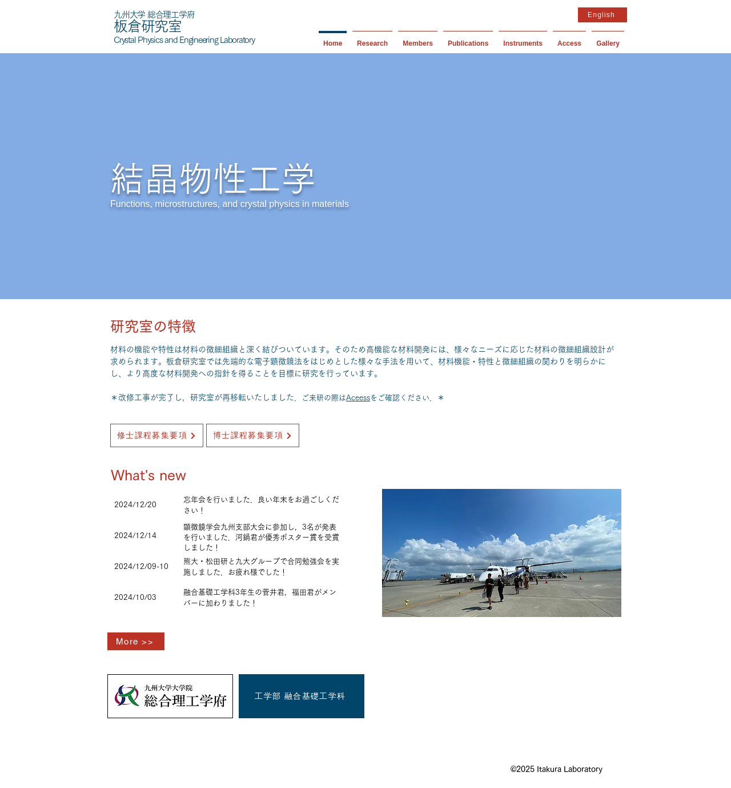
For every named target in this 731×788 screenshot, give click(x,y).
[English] (602, 14)
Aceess (358, 397)
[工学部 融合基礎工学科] (301, 696)
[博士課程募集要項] (252, 435)
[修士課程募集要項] (156, 435)
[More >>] (135, 641)
